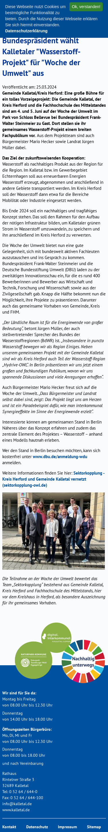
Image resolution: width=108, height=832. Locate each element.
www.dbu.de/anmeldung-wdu (60, 456)
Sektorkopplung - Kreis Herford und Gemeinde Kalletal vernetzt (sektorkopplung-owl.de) (53, 479)
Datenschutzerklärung (26, 31)
